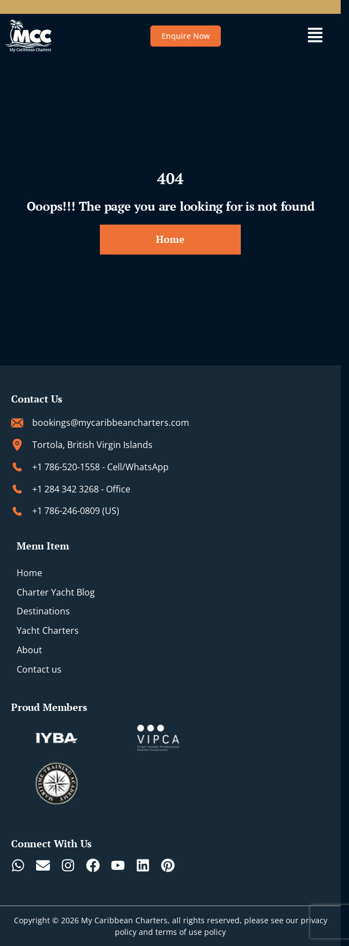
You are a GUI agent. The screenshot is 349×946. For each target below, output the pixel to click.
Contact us (39, 669)
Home (29, 573)
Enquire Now (185, 35)
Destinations (43, 611)
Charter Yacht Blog (56, 592)
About (29, 650)
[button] (315, 36)
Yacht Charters (48, 630)
